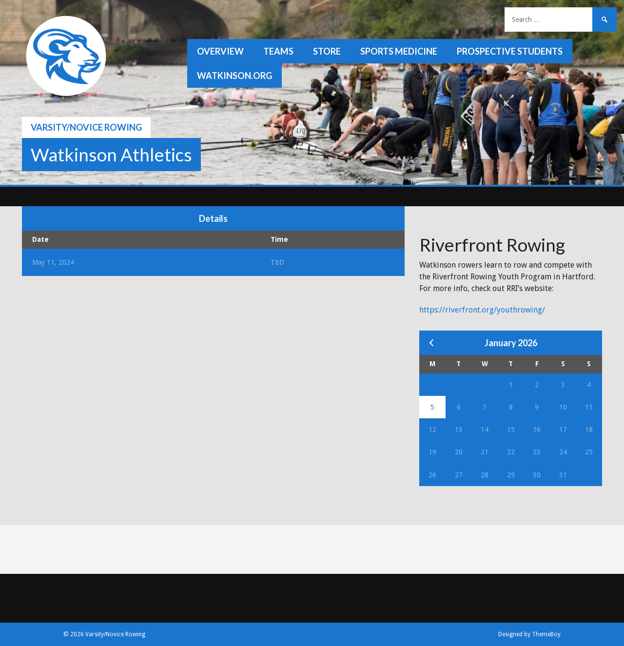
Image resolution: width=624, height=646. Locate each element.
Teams (278, 51)
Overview (220, 51)
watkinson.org (234, 75)
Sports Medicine (398, 51)
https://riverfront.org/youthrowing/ (482, 309)
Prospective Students (510, 51)
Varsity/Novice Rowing (86, 127)
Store (327, 51)
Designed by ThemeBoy (529, 634)
